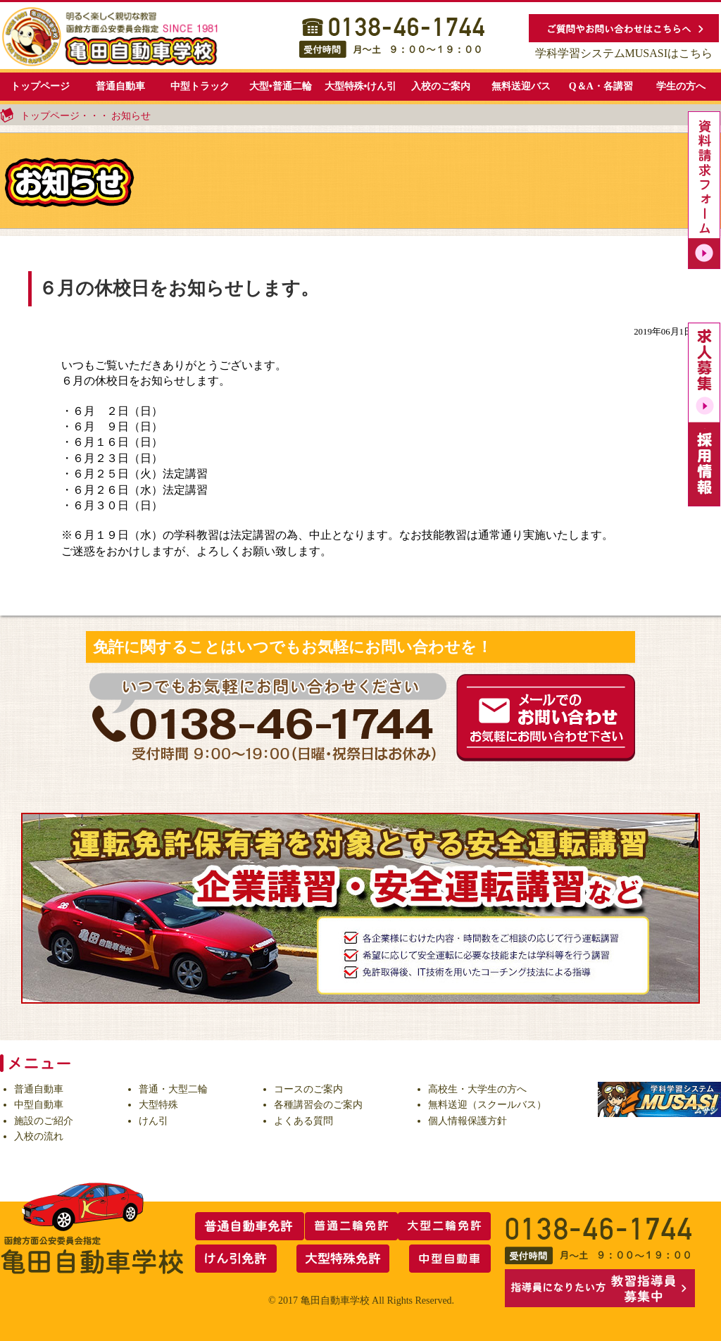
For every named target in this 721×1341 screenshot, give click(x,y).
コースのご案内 (308, 1089)
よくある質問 (303, 1121)
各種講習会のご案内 (318, 1104)
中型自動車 (38, 1104)
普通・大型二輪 (173, 1089)
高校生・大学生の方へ (477, 1089)
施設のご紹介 (43, 1121)
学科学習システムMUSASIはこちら (624, 53)
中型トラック (200, 86)
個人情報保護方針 (467, 1121)
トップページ (40, 86)
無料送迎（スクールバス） (487, 1104)
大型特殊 (158, 1104)
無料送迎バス (521, 86)
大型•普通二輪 (280, 86)
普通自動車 (120, 86)
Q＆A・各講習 (601, 86)
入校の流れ (38, 1136)
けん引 (153, 1121)
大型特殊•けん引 (361, 86)
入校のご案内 (440, 86)
